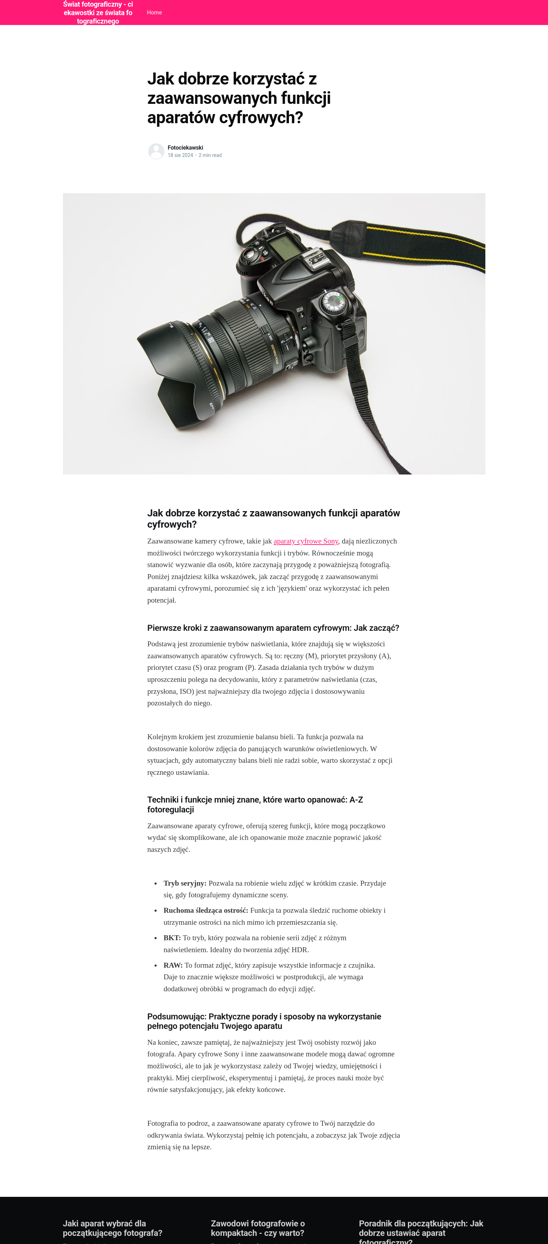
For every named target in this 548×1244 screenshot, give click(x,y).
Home (154, 12)
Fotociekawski (185, 147)
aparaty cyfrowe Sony (306, 541)
